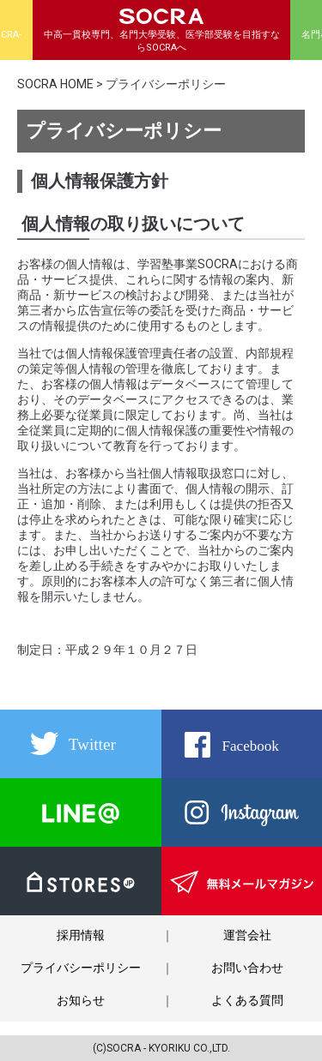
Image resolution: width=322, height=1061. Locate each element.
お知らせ (81, 1000)
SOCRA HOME (55, 84)
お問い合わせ (247, 967)
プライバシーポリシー (81, 967)
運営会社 (247, 935)
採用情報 (81, 935)
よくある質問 (247, 1000)
